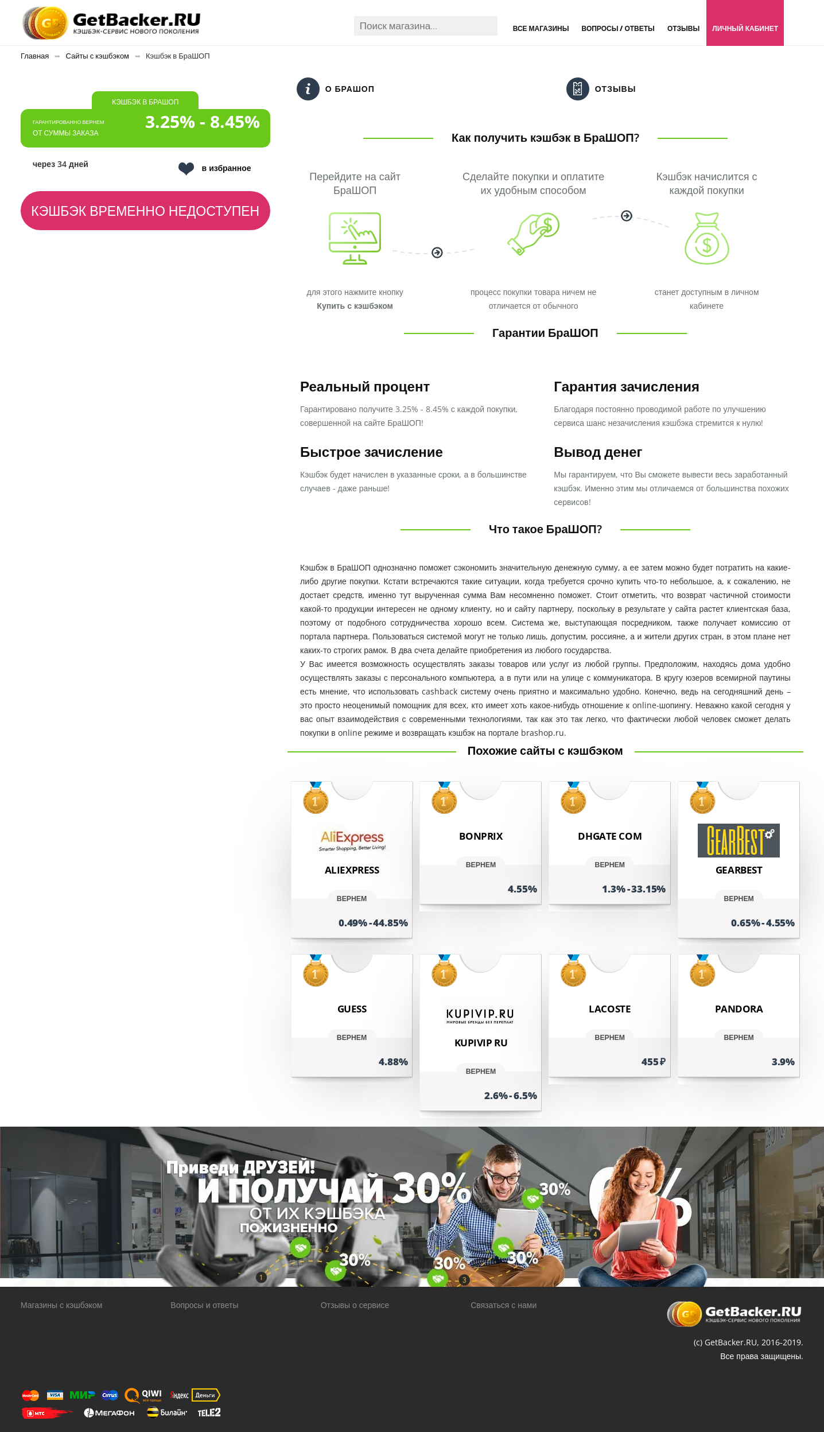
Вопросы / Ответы (618, 28)
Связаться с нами (504, 1304)
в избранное (214, 169)
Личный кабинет (745, 28)
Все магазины (541, 28)
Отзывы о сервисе (355, 1304)
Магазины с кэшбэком (61, 1304)
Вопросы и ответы (204, 1304)
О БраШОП (336, 88)
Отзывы (683, 28)
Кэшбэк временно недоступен (145, 210)
